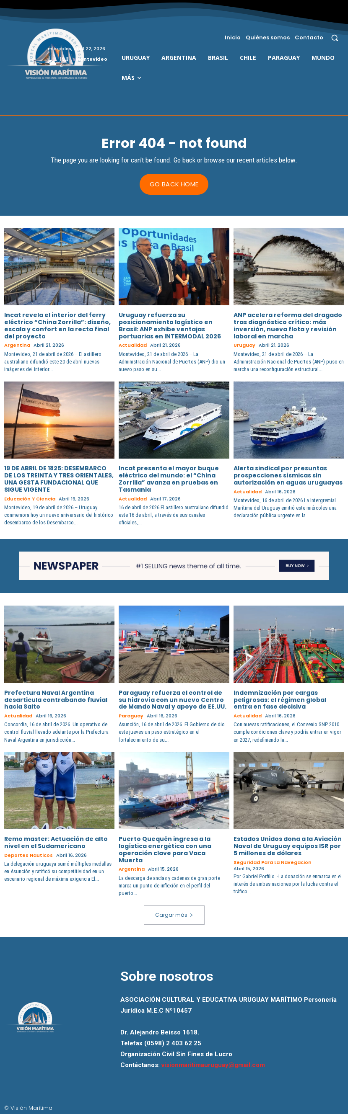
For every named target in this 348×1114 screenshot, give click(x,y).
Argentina (17, 345)
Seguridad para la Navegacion (273, 862)
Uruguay (244, 345)
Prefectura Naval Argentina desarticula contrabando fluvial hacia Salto (55, 699)
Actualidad (133, 345)
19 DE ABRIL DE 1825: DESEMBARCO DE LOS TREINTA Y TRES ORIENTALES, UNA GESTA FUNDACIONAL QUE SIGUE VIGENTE (59, 478)
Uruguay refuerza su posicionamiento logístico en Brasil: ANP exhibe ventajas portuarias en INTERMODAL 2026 (170, 325)
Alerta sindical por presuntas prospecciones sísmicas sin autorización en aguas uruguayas (288, 475)
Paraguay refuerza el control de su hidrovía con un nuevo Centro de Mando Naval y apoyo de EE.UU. (172, 699)
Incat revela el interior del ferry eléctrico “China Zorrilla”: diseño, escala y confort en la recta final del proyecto (57, 325)
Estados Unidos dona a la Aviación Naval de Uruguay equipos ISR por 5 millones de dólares (288, 846)
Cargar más (174, 914)
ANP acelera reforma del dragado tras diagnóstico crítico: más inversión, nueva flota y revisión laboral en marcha (288, 325)
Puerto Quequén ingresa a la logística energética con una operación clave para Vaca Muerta (165, 849)
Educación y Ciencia (29, 498)
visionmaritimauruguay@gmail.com (213, 1065)
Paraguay (131, 716)
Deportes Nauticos (28, 855)
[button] (335, 37)
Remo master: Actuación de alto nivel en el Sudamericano (56, 842)
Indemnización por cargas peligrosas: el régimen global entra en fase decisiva (280, 699)
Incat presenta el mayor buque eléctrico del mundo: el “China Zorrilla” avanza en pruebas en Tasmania (169, 478)
